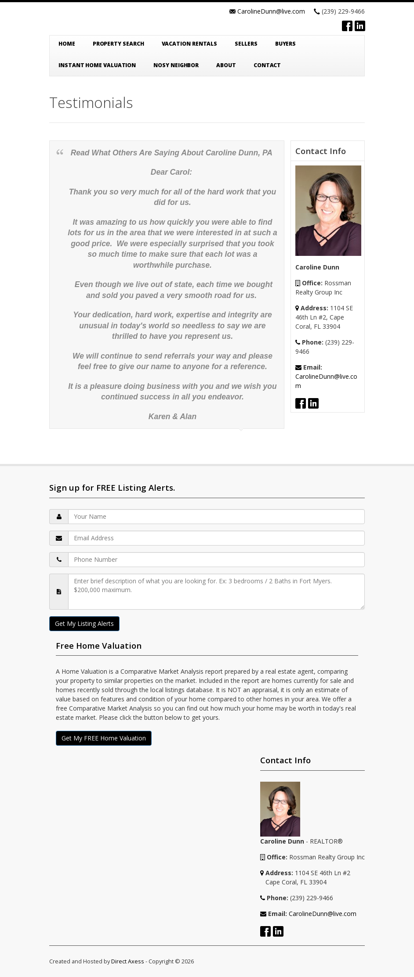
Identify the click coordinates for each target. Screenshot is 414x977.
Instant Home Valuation (97, 65)
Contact (267, 65)
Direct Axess (127, 961)
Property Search (118, 43)
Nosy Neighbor (176, 65)
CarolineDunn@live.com (271, 11)
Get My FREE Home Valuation (104, 738)
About (226, 65)
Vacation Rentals (190, 43)
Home (66, 43)
